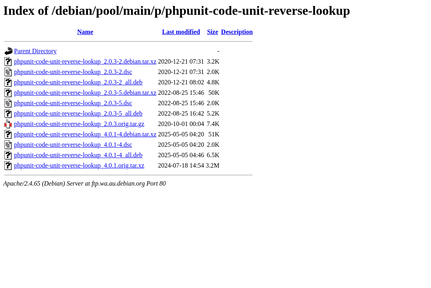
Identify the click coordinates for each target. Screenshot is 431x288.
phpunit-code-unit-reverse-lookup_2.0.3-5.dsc (73, 103)
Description (237, 31)
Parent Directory (35, 51)
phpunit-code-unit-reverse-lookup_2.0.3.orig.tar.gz (79, 123)
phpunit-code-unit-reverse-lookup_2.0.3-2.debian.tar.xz (85, 61)
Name (85, 31)
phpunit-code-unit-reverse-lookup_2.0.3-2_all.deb (78, 82)
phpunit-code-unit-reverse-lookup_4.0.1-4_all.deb (78, 155)
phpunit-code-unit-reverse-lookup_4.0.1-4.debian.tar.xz (85, 134)
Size (212, 31)
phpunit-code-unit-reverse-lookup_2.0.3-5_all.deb (78, 113)
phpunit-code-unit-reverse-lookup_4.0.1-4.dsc (73, 144)
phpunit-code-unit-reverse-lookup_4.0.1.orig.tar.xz (79, 165)
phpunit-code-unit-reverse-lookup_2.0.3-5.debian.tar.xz (85, 92)
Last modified (181, 31)
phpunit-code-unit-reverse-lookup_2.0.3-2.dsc (73, 71)
